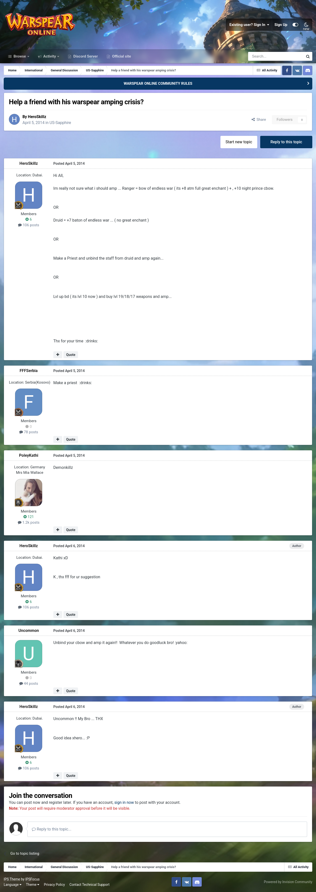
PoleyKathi (28, 455)
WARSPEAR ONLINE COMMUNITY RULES (158, 83)
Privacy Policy (54, 884)
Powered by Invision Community (288, 882)
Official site (121, 56)
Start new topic (239, 141)
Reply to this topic (286, 141)
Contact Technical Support (89, 884)
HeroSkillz (37, 116)
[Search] (262, 56)
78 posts (28, 432)
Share (259, 119)
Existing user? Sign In (249, 25)
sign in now (124, 802)
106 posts (28, 225)
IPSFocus (32, 879)
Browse (20, 56)
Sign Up (281, 24)
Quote (70, 354)
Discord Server (85, 56)
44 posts (28, 683)
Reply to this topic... (51, 829)
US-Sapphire (60, 122)
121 (28, 516)
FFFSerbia (29, 370)
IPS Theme (12, 879)
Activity (49, 56)
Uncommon (28, 630)
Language (12, 884)
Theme (32, 884)
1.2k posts (29, 522)
